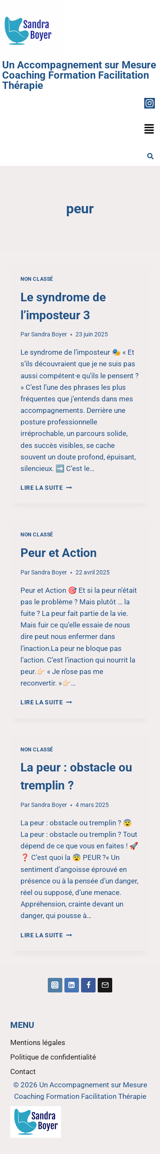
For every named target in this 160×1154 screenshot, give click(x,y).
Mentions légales (37, 1042)
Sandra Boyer (49, 334)
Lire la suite (46, 487)
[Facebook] (88, 985)
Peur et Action (58, 553)
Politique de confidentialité (53, 1057)
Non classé (36, 279)
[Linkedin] (71, 985)
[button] (149, 129)
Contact (23, 1071)
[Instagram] (55, 985)
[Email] (105, 985)
